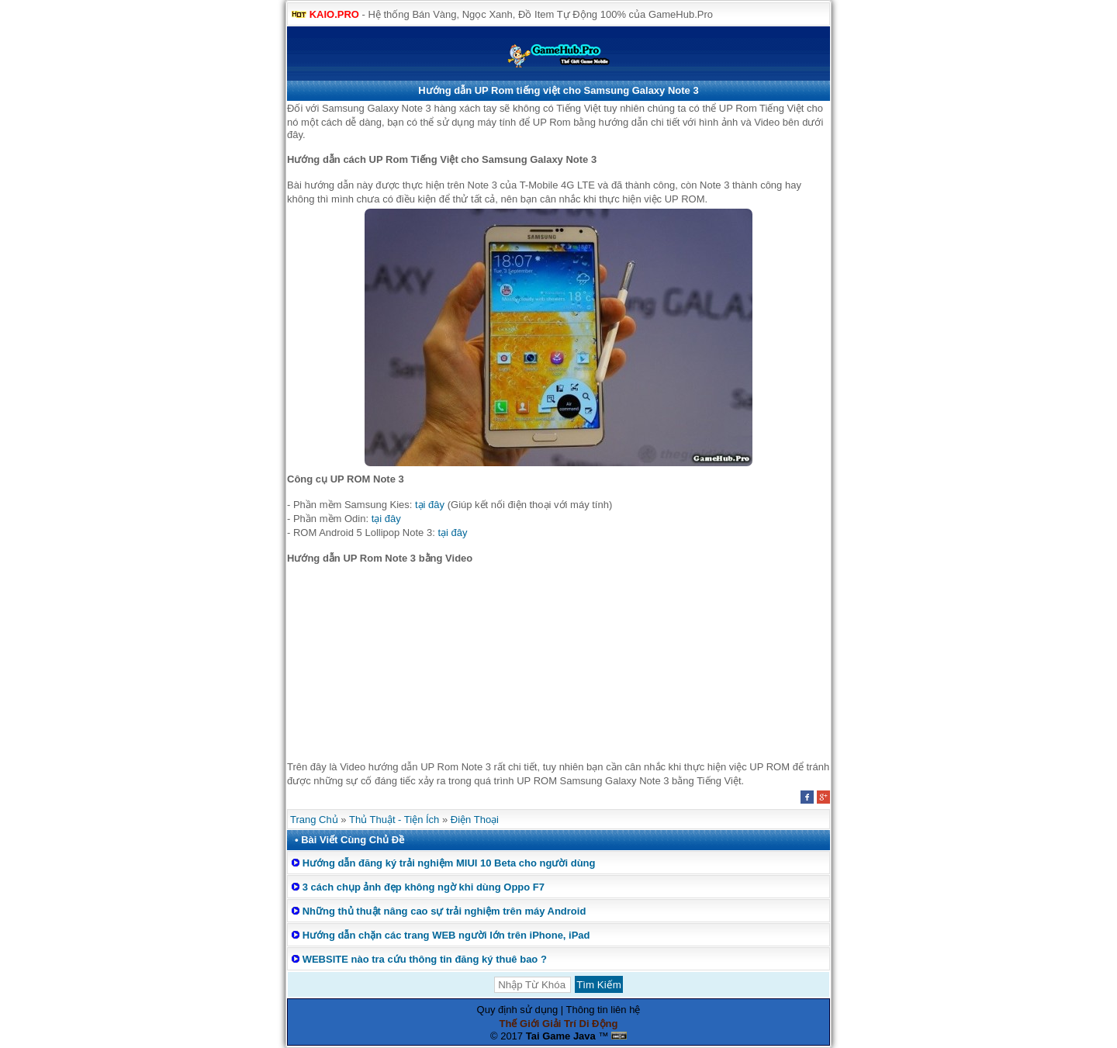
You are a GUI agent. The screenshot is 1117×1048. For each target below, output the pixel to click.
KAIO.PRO (334, 14)
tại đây (429, 504)
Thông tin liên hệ (603, 1009)
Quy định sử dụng (517, 1009)
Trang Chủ (314, 819)
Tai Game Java (561, 1036)
